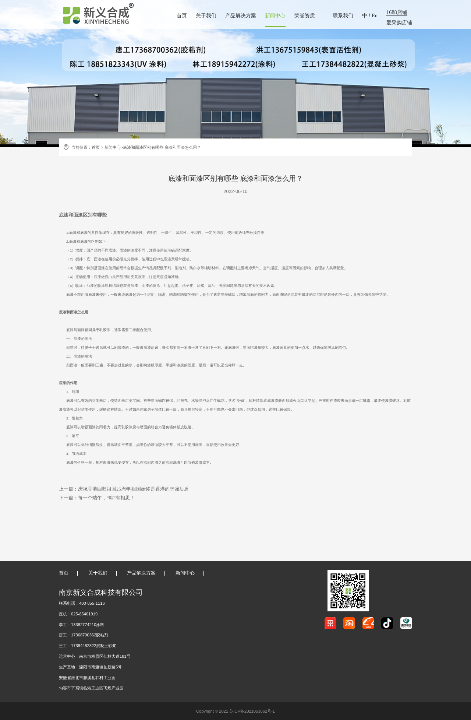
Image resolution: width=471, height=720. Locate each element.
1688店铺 (396, 12)
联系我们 (343, 15)
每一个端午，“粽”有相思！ (106, 498)
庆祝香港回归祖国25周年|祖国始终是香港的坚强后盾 (133, 489)
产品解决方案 (240, 15)
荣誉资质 (304, 15)
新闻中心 (275, 15)
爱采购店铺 (399, 22)
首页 (182, 15)
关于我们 (206, 15)
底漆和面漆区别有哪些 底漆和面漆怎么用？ (162, 147)
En (375, 15)
